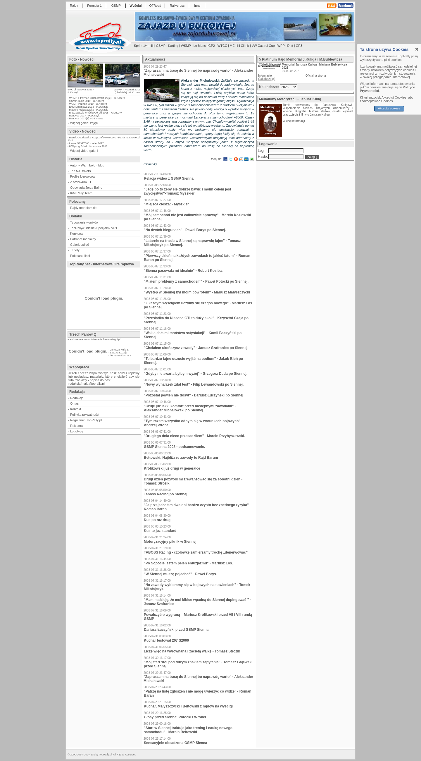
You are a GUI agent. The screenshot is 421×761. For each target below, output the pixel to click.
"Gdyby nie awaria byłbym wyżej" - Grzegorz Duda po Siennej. (195, 374)
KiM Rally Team (81, 193)
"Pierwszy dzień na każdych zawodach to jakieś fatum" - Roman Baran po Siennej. (197, 258)
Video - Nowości (82, 131)
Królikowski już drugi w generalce (172, 468)
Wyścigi (136, 5)
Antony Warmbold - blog (87, 165)
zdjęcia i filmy (297, 114)
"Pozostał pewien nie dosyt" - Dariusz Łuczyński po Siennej (193, 395)
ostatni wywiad (342, 111)
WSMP (186, 45)
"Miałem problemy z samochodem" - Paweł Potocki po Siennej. (196, 281)
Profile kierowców (82, 176)
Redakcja (77, 398)
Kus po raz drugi (158, 520)
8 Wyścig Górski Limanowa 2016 (88, 146)
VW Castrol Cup (263, 45)
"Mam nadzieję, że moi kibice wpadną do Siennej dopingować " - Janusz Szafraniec (197, 602)
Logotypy (76, 431)
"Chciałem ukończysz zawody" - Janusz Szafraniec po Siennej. (196, 348)
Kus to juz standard (160, 531)
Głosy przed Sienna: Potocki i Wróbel (175, 717)
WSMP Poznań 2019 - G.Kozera (88, 103)
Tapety (75, 250)
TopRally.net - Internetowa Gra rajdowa (101, 264)
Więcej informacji (294, 121)
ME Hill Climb (239, 45)
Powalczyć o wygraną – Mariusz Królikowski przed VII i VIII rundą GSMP (198, 617)
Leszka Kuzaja (118, 352)
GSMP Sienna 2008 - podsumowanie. (174, 447)
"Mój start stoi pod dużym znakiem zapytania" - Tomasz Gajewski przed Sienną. (198, 664)
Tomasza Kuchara (120, 355)
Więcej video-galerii (84, 150)
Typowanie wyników (84, 222)
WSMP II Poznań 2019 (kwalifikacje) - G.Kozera (97, 98)
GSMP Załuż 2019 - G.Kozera (86, 100)
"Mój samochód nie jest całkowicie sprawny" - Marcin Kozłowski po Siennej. (197, 217)
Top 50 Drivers (80, 171)
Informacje (265, 75)
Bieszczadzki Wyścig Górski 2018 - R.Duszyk (95, 112)
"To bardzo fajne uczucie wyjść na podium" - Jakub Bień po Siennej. (193, 361)
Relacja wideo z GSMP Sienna (169, 178)
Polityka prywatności (84, 414)
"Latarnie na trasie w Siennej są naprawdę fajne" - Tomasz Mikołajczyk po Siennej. (192, 243)
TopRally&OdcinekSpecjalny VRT (94, 228)
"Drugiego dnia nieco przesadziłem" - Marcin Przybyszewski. (194, 436)
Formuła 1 (94, 5)
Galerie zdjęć (79, 244)
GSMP (116, 5)
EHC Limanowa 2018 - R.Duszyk (88, 106)
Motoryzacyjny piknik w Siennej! (171, 542)
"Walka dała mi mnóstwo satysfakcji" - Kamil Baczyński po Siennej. (192, 335)
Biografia (300, 111)
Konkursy (77, 233)
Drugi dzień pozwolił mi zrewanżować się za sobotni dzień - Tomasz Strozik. (193, 481)
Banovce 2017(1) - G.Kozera (86, 118)
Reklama (76, 425)
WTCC (222, 45)
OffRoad (155, 5)
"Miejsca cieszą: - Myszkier (166, 204)
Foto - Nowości (81, 59)
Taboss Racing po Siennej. (166, 494)
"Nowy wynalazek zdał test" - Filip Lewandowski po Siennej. (194, 384)
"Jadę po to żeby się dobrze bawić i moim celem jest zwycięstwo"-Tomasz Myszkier (187, 191)
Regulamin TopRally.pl (86, 420)
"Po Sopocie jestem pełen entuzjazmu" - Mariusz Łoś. (188, 563)
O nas (74, 403)
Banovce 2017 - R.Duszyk (84, 115)
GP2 (211, 45)
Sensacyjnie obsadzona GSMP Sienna (175, 743)
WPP (281, 45)
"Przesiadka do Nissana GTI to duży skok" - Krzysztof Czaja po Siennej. (196, 320)
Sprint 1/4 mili (143, 45)
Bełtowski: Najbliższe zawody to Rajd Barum (181, 458)
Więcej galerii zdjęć (84, 123)
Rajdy (74, 5)
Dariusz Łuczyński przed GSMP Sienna (176, 630)
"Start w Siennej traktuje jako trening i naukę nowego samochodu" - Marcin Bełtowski (188, 730)
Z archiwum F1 (81, 182)
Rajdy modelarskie (83, 207)
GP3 (299, 45)
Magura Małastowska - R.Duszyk (88, 109)
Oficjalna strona (316, 75)
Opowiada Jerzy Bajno (86, 187)
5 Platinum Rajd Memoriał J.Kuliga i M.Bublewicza (300, 59)
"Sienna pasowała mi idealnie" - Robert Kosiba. (183, 271)
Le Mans (200, 45)
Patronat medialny (83, 239)
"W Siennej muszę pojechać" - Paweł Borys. (180, 574)
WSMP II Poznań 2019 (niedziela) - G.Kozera (127, 91)
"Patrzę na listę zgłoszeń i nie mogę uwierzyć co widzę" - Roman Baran (197, 693)
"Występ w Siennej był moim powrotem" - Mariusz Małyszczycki (197, 292)
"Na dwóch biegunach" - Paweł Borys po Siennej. (185, 230)
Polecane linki (80, 255)
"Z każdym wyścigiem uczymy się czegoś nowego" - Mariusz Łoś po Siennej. (198, 305)
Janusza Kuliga (119, 349)
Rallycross (177, 5)
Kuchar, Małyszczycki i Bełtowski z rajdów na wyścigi (188, 706)
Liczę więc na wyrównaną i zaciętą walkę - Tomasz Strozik (192, 651)
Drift (290, 45)
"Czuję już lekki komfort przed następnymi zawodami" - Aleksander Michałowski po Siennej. (190, 408)
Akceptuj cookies (389, 108)
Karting (173, 45)
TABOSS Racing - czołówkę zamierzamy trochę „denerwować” (196, 552)
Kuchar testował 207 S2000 (166, 640)
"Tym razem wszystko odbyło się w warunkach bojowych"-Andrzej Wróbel (192, 423)
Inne (197, 5)
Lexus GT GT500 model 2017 (86, 143)
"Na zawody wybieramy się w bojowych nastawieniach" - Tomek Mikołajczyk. (197, 587)
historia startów (319, 111)
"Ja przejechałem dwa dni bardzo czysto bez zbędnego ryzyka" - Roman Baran (197, 507)
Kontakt (75, 409)
